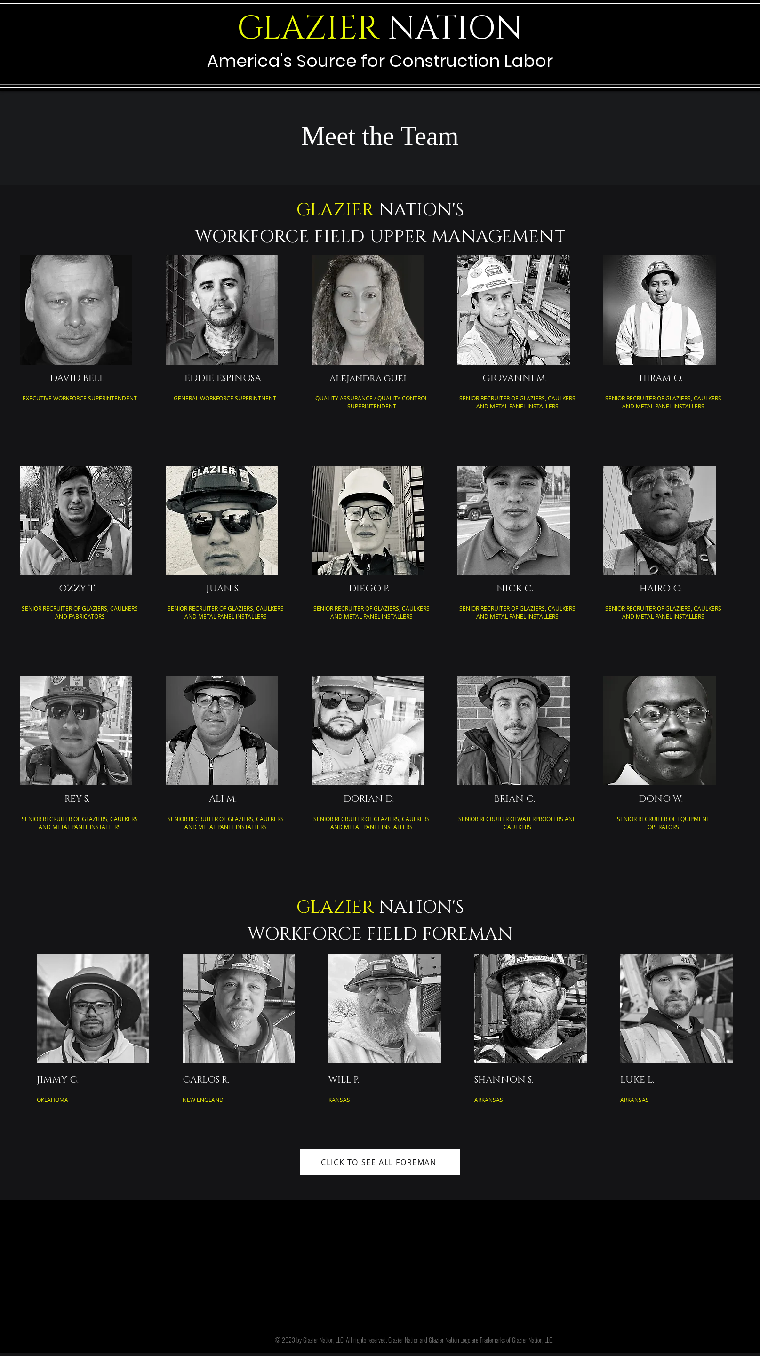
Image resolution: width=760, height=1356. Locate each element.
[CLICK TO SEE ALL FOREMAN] (380, 1162)
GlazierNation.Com (335, 1229)
